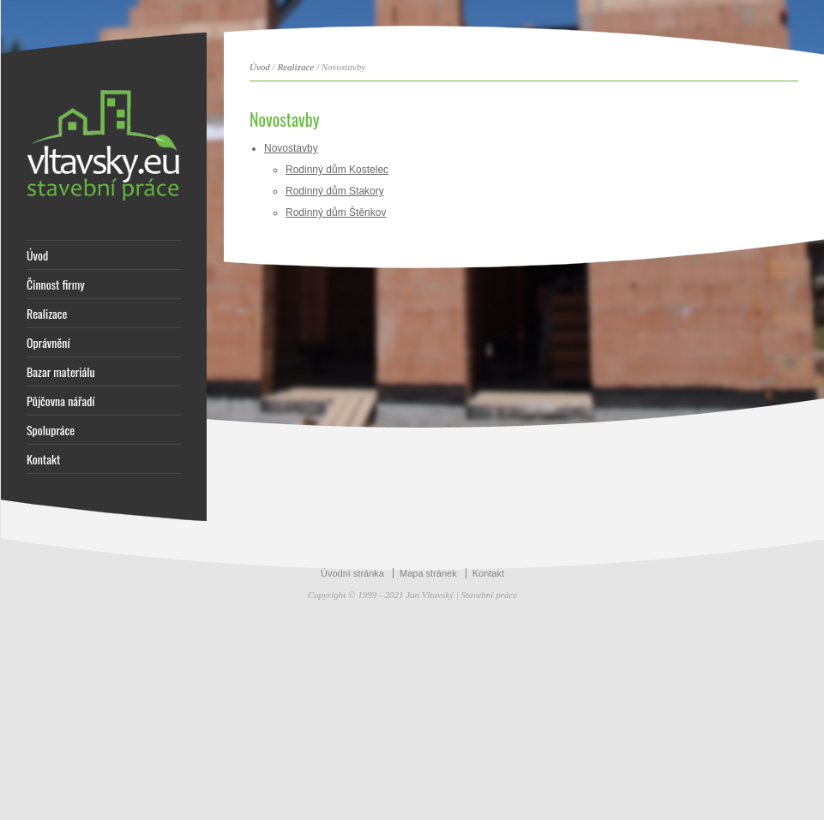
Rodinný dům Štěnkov (336, 212)
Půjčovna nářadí (61, 401)
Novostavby (291, 148)
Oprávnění (48, 343)
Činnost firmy (56, 284)
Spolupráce (51, 430)
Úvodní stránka (352, 573)
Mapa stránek (428, 573)
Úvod (37, 255)
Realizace (47, 314)
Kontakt (43, 459)
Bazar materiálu (61, 372)
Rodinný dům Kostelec (337, 170)
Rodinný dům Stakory (335, 191)
